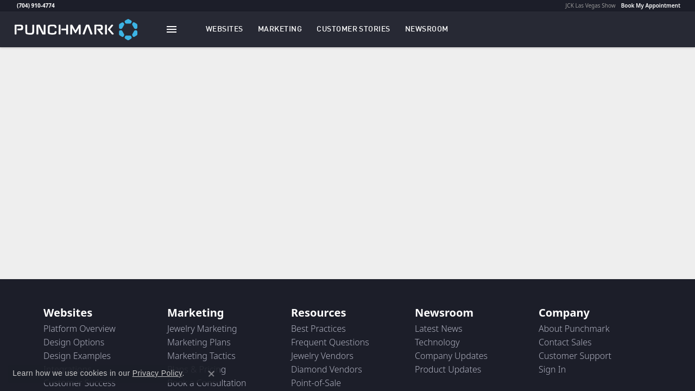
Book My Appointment (650, 5)
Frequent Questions (330, 342)
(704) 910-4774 (36, 5)
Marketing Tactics (201, 356)
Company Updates (451, 356)
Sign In (552, 369)
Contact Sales (565, 342)
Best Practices (318, 329)
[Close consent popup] (211, 373)
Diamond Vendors (326, 369)
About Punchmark (574, 329)
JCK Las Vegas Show (591, 5)
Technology (437, 342)
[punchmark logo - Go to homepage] (76, 29)
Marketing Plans (199, 342)
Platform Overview (79, 329)
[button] (224, 29)
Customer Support (575, 356)
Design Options (73, 342)
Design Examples (77, 356)
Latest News (439, 329)
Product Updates (448, 369)
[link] (16, 5)
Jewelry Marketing (202, 329)
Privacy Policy (157, 373)
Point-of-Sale (316, 383)
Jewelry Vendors (322, 356)
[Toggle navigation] (171, 29)
